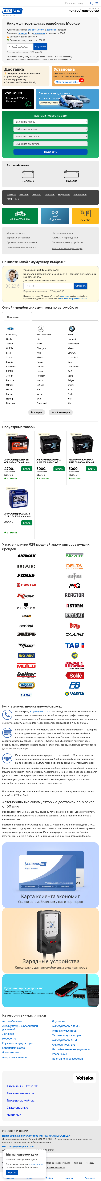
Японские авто (11, 1052)
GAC (70, 371)
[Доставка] (25, 76)
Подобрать (50, 151)
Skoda (9, 357)
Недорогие (64, 194)
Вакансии (77, 1163)
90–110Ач (49, 194)
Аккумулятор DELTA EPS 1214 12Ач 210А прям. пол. (18, 515)
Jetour (9, 375)
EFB (17, 198)
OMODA (71, 353)
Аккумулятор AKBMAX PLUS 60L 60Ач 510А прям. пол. (48, 462)
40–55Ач (11, 194)
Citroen (9, 385)
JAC (70, 398)
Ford (8, 353)
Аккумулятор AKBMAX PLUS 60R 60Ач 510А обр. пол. (82, 462)
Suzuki (71, 389)
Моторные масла (16, 233)
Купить (27, 469)
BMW (70, 334)
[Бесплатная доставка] (67, 99)
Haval (39, 343)
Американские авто (14, 1057)
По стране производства (67, 1058)
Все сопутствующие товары (67, 248)
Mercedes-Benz (45, 334)
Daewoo (10, 389)
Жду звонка (40, 46)
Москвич (10, 403)
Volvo (70, 375)
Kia (38, 339)
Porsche (10, 380)
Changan (41, 348)
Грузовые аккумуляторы (17, 1043)
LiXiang (40, 385)
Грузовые (71, 180)
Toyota (9, 343)
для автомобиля (36, 29)
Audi (39, 353)
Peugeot (41, 375)
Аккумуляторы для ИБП (66, 1026)
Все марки (36, 412)
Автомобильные (18, 165)
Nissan (71, 348)
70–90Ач (36, 194)
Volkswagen (73, 343)
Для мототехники (20, 218)
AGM (9, 198)
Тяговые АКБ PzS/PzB (22, 1086)
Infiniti (70, 385)
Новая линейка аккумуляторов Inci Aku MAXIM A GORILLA (36, 1136)
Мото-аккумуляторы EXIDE (18, 1146)
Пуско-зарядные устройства (67, 242)
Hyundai (72, 339)
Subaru (9, 394)
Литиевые (14, 1115)
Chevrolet (11, 366)
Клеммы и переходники (65, 237)
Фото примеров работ (67, 82)
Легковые (28, 180)
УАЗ (39, 398)
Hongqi (9, 398)
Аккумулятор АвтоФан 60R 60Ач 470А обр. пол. (17, 461)
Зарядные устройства (19, 237)
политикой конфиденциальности (57, 59)
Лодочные (55, 219)
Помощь (90, 1163)
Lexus (40, 371)
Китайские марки (61, 412)
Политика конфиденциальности (50, 1167)
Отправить (80, 286)
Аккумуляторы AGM (64, 1040)
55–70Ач (23, 194)
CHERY (9, 348)
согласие (49, 57)
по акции (22, 33)
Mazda (40, 357)
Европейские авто (13, 1047)
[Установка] (75, 76)
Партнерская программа (58, 1163)
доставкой (52, 29)
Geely (9, 339)
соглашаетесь (36, 1164)
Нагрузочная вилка (62, 233)
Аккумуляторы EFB (64, 1044)
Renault (40, 362)
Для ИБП (85, 220)
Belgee (71, 380)
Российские (80, 194)
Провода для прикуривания (22, 242)
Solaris (9, 362)
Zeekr (70, 394)
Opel (70, 362)
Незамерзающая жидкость (21, 247)
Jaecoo (40, 366)
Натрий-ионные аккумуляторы (71, 1049)
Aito (69, 403)
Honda (40, 380)
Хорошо (12, 1172)
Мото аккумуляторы (64, 1030)
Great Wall (42, 403)
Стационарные (17, 1107)
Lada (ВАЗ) (11, 334)
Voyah (40, 394)
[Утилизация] (18, 99)
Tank (39, 389)
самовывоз (39, 33)
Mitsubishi (72, 357)
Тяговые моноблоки (21, 1100)
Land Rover (73, 366)
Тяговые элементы (20, 1093)
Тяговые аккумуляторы (66, 1035)
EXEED (9, 371)
